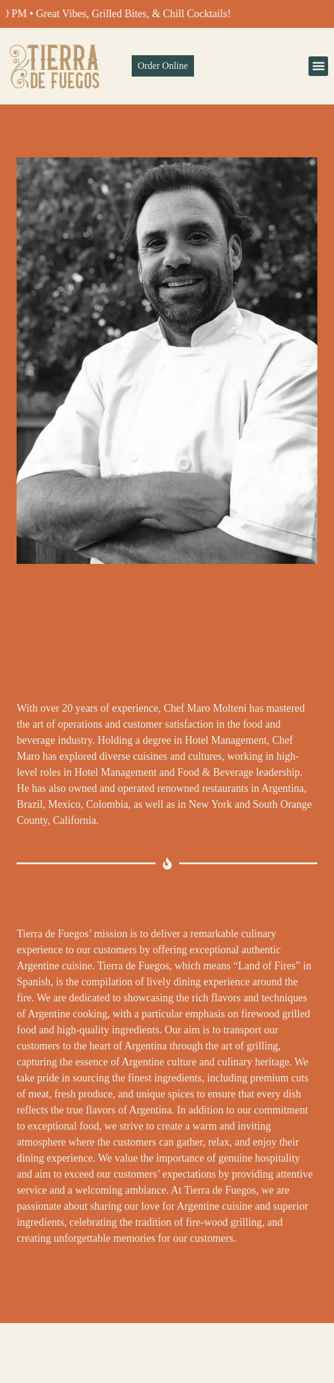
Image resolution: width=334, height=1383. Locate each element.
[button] (318, 66)
